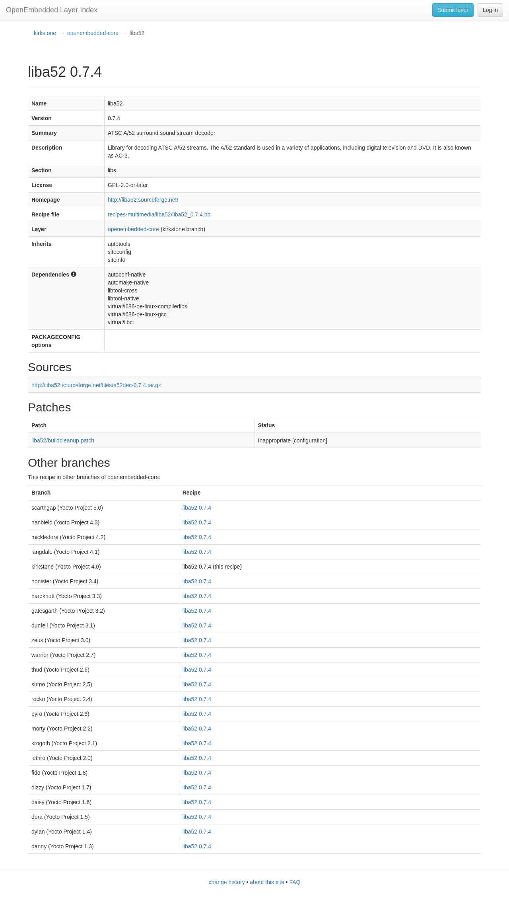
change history (227, 882)
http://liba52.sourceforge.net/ (143, 200)
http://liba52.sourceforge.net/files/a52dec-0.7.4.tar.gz (96, 385)
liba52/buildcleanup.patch (62, 440)
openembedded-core (93, 33)
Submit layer (452, 10)
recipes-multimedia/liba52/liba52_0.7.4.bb (159, 214)
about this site (267, 882)
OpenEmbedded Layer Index (51, 10)
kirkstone (45, 33)
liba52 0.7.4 (197, 508)
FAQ (294, 882)
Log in (490, 10)
